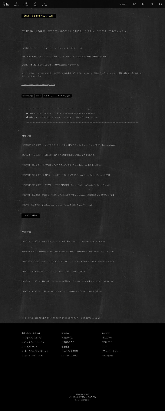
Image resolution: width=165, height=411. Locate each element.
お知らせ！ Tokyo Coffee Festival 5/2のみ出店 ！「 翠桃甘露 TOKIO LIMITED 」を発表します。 (58, 155)
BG (160, 4)
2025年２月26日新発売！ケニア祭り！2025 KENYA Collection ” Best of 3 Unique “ (53, 271)
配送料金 (65, 333)
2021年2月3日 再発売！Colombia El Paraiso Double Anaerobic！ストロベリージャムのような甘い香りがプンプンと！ (67, 261)
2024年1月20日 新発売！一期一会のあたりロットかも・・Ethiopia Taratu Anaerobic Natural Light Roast (62, 291)
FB (152, 4)
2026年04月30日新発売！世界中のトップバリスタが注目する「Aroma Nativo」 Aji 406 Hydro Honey (61, 165)
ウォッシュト (52, 96)
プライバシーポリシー (111, 351)
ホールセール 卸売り (70, 356)
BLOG (104, 347)
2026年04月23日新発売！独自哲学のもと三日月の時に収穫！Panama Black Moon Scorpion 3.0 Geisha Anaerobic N (66, 185)
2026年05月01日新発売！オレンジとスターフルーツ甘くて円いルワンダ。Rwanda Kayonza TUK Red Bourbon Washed (68, 145)
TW (134, 4)
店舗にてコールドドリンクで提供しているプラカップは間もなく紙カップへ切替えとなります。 (64, 117)
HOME (23, 318)
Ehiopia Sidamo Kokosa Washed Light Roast (38, 85)
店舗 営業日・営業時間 (30, 333)
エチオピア (61, 96)
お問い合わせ (107, 356)
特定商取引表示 (68, 342)
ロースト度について (29, 347)
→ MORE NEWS (30, 216)
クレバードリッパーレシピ (32, 356)
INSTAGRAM (107, 338)
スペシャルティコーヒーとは (32, 342)
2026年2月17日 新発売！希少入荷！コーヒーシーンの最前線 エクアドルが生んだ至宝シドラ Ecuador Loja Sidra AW (67, 281)
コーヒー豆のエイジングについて (34, 351)
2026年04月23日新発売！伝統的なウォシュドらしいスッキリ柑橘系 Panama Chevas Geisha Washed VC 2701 (65, 175)
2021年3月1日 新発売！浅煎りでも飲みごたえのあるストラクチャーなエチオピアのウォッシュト (68, 318)
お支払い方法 (67, 338)
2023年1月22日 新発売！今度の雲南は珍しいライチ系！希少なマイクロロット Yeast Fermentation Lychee (63, 241)
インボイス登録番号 (70, 351)
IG (143, 4)
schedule (123, 4)
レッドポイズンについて (31, 338)
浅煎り (68, 96)
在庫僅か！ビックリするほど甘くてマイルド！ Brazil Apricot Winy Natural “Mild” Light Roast (62, 113)
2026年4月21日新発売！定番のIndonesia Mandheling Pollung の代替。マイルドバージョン (57, 205)
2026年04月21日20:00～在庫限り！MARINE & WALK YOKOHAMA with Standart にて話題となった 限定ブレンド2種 (67, 195)
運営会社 (65, 347)
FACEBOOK (107, 342)
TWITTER (105, 333)
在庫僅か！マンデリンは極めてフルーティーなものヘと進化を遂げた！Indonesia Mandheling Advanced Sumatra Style (67, 251)
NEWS (38, 96)
